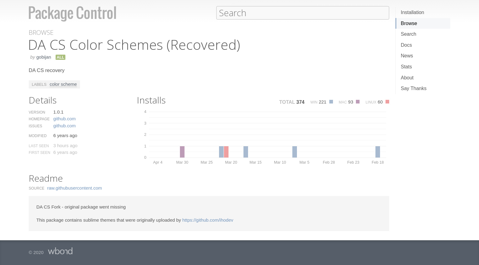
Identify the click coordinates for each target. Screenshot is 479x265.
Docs (406, 45)
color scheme (63, 83)
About (407, 77)
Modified (38, 135)
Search (408, 34)
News (407, 55)
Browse (409, 23)
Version (37, 112)
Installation (412, 12)
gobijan (43, 56)
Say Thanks (413, 88)
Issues (35, 126)
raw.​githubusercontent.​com (74, 187)
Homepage (39, 119)
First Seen (39, 152)
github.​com (64, 118)
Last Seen (39, 145)
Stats (406, 66)
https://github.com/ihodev (207, 219)
